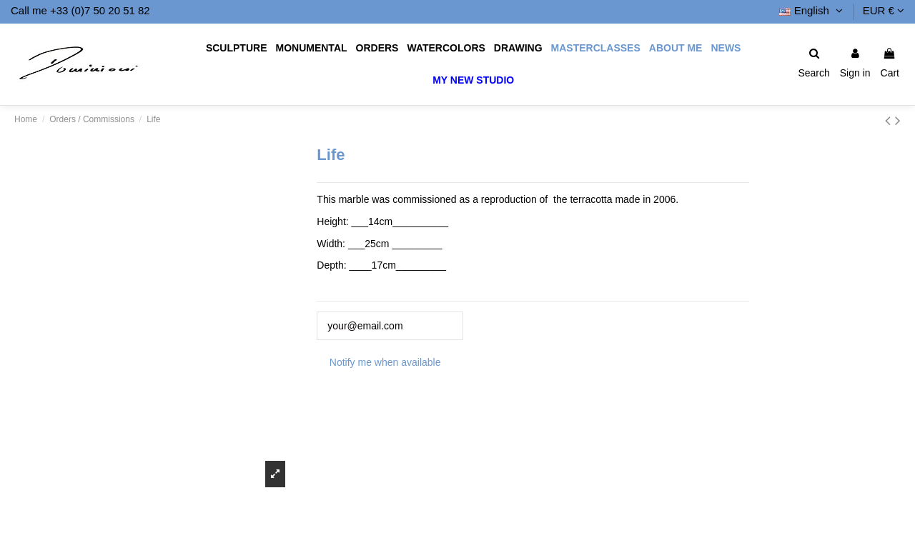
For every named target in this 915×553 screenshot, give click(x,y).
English (812, 10)
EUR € (883, 10)
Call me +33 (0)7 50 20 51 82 (80, 10)
